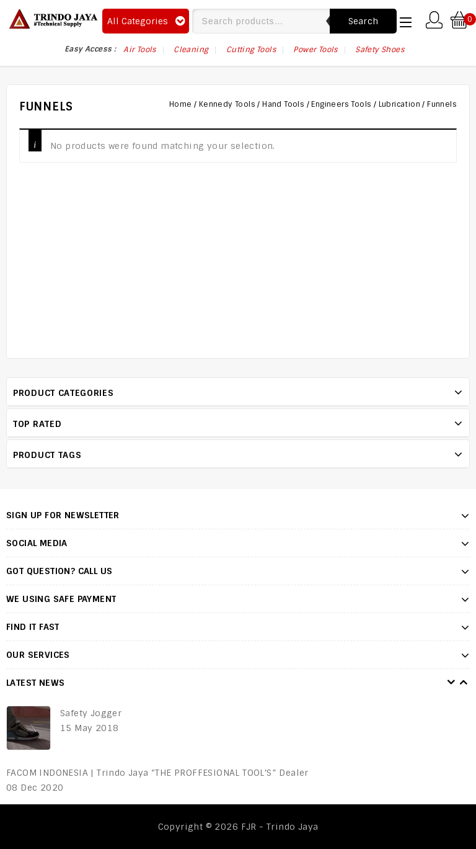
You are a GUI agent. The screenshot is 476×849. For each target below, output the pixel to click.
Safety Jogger (90, 713)
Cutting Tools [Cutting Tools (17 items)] (251, 50)
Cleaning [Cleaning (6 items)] (191, 50)
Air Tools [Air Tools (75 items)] (139, 50)
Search (363, 21)
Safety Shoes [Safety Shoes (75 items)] (379, 50)
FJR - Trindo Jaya (280, 826)
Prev (451, 682)
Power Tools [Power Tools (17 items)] (315, 50)
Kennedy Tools (227, 104)
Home (180, 104)
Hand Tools (283, 104)
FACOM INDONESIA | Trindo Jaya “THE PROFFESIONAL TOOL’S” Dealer (157, 772)
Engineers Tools (341, 104)
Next (463, 682)
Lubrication (399, 104)
